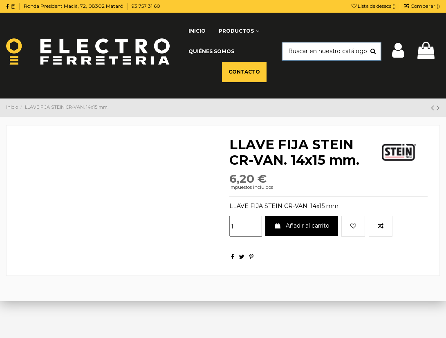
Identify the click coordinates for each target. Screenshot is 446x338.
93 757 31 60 (146, 6)
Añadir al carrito (301, 225)
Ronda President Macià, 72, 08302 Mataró (74, 6)
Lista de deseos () (374, 6)
